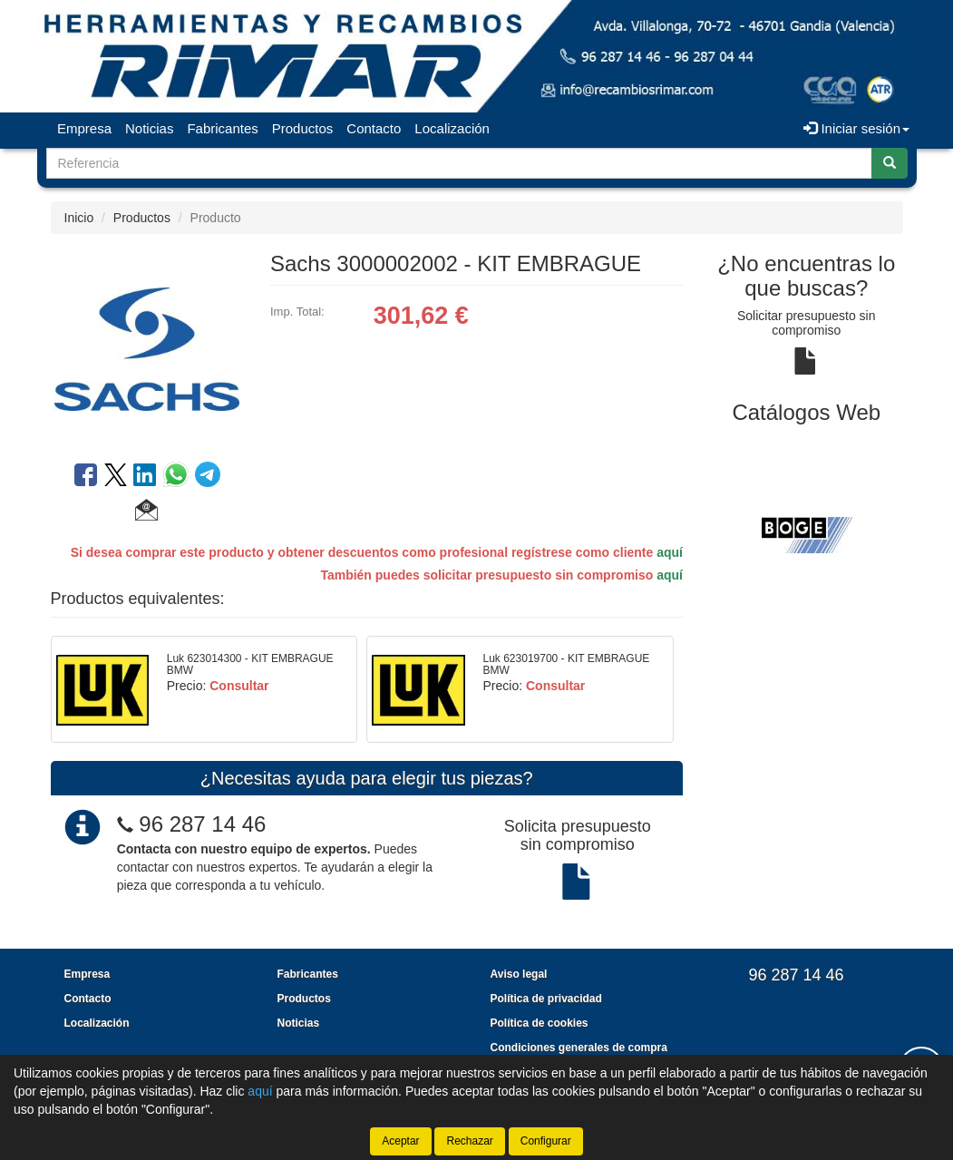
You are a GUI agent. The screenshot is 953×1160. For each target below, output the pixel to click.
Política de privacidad (546, 998)
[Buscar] (889, 163)
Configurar (545, 1141)
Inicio (79, 217)
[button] (146, 512)
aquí (669, 552)
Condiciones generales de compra (579, 1047)
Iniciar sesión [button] (856, 128)
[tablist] (806, 533)
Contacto (373, 128)
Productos (303, 128)
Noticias (149, 128)
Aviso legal (519, 974)
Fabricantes (222, 128)
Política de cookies (539, 1023)
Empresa (84, 128)
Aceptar (400, 1141)
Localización (452, 128)
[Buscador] (459, 163)
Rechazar (469, 1141)
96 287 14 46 (202, 824)
